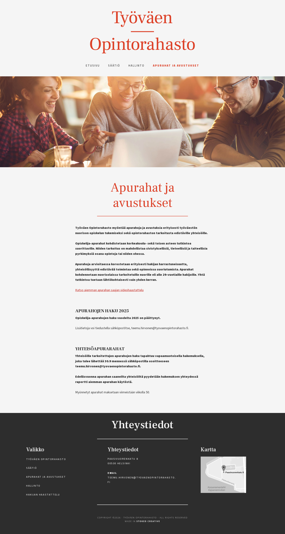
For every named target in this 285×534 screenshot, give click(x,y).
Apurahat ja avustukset (46, 477)
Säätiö (31, 468)
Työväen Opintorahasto (46, 459)
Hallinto (33, 485)
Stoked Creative (148, 521)
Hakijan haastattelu (43, 494)
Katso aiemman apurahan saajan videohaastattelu (109, 290)
